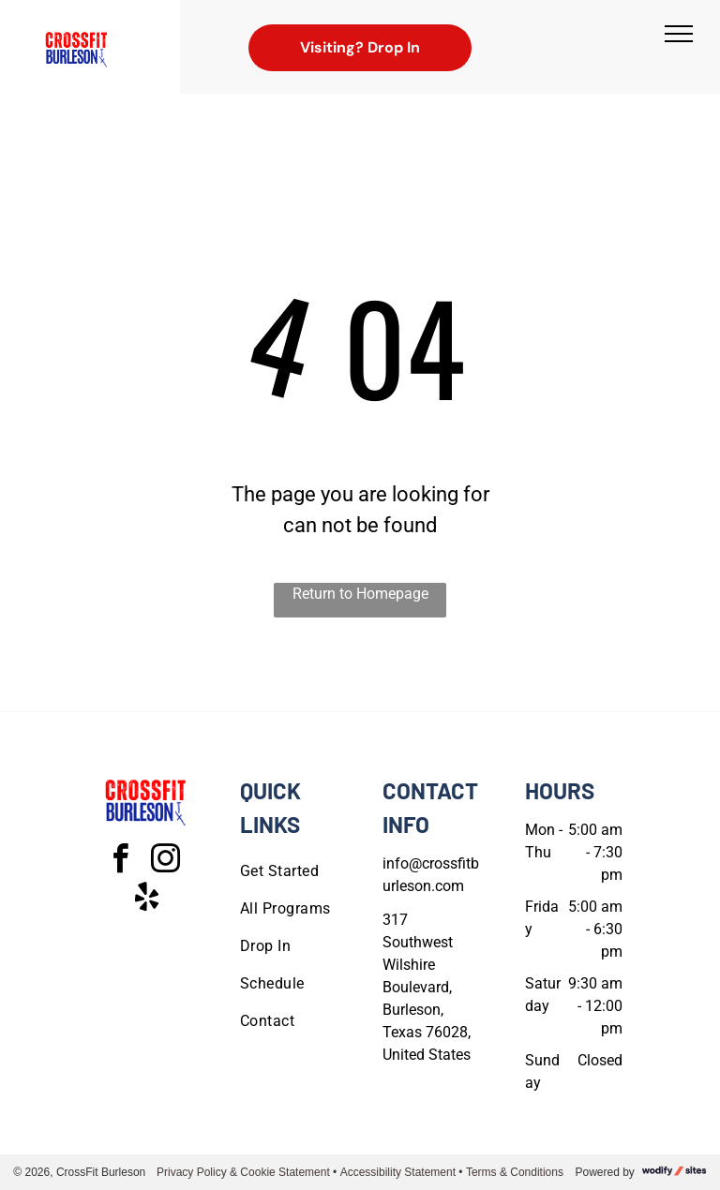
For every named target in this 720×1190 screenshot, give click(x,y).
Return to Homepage (360, 593)
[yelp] (146, 900)
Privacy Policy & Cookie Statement (243, 1172)
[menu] (678, 33)
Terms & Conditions (514, 1172)
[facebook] (120, 861)
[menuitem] (307, 871)
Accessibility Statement (398, 1172)
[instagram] (165, 861)
